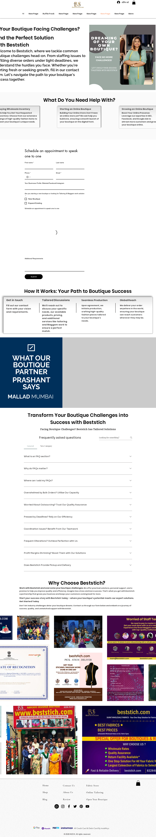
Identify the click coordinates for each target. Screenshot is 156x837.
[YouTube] (87, 806)
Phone (28, 173)
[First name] (38, 167)
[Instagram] (63, 806)
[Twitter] (75, 806)
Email (58, 173)
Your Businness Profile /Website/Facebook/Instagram (44, 183)
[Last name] (69, 167)
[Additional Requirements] (54, 265)
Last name (60, 163)
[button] (134, 2)
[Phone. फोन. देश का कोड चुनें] (28, 177)
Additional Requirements (34, 258)
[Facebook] (69, 806)
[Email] (69, 177)
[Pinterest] (81, 806)
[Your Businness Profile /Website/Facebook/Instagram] (54, 187)
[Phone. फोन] (41, 177)
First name (29, 163)
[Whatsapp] (56, 806)
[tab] (30, 446)
